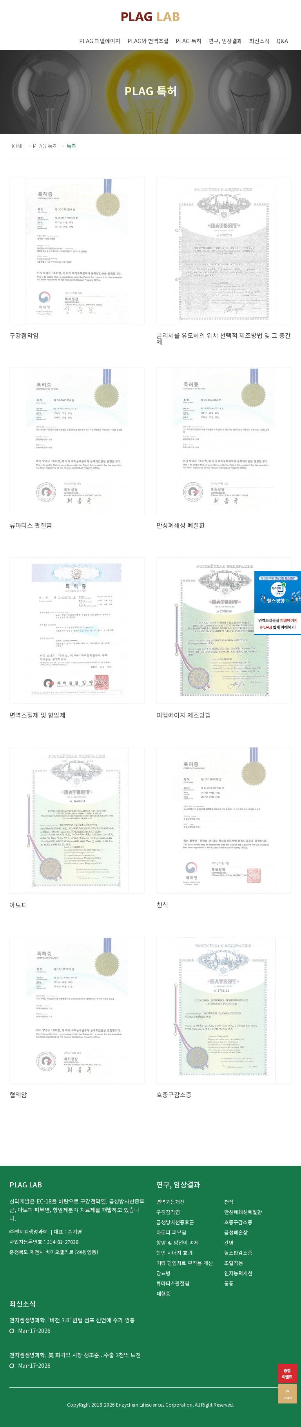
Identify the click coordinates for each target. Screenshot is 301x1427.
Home (16, 146)
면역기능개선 (170, 1201)
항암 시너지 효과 (174, 1252)
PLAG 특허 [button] (188, 41)
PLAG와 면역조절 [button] (148, 41)
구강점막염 (168, 1212)
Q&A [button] (282, 41)
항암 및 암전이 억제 (177, 1242)
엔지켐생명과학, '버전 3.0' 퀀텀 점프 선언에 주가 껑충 (72, 1320)
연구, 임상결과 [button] (225, 41)
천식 (229, 1201)
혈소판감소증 (238, 1252)
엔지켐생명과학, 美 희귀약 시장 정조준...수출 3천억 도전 (75, 1355)
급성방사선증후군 (175, 1222)
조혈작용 (233, 1263)
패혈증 (163, 1293)
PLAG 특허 (45, 146)
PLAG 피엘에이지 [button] (99, 41)
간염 (229, 1242)
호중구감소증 (238, 1222)
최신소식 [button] (259, 41)
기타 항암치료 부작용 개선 (184, 1263)
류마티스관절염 (172, 1283)
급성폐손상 (236, 1232)
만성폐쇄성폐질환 (243, 1212)
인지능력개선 (238, 1273)
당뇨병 (163, 1273)
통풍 (229, 1283)
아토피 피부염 (171, 1232)
